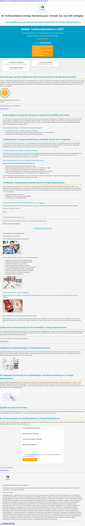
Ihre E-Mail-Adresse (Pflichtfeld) (31, 433)
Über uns (7, 0)
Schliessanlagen (30, 0)
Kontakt (45, 0)
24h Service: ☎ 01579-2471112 (7, 524)
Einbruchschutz (22, 0)
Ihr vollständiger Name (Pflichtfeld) (31, 428)
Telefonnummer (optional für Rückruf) (32, 439)
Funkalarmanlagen (38, 0)
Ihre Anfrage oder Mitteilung (30, 444)
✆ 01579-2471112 (4, 108)
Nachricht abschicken (30, 460)
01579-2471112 (45, 43)
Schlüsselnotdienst (13, 0)
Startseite (2, 0)
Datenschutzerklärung (34, 455)
